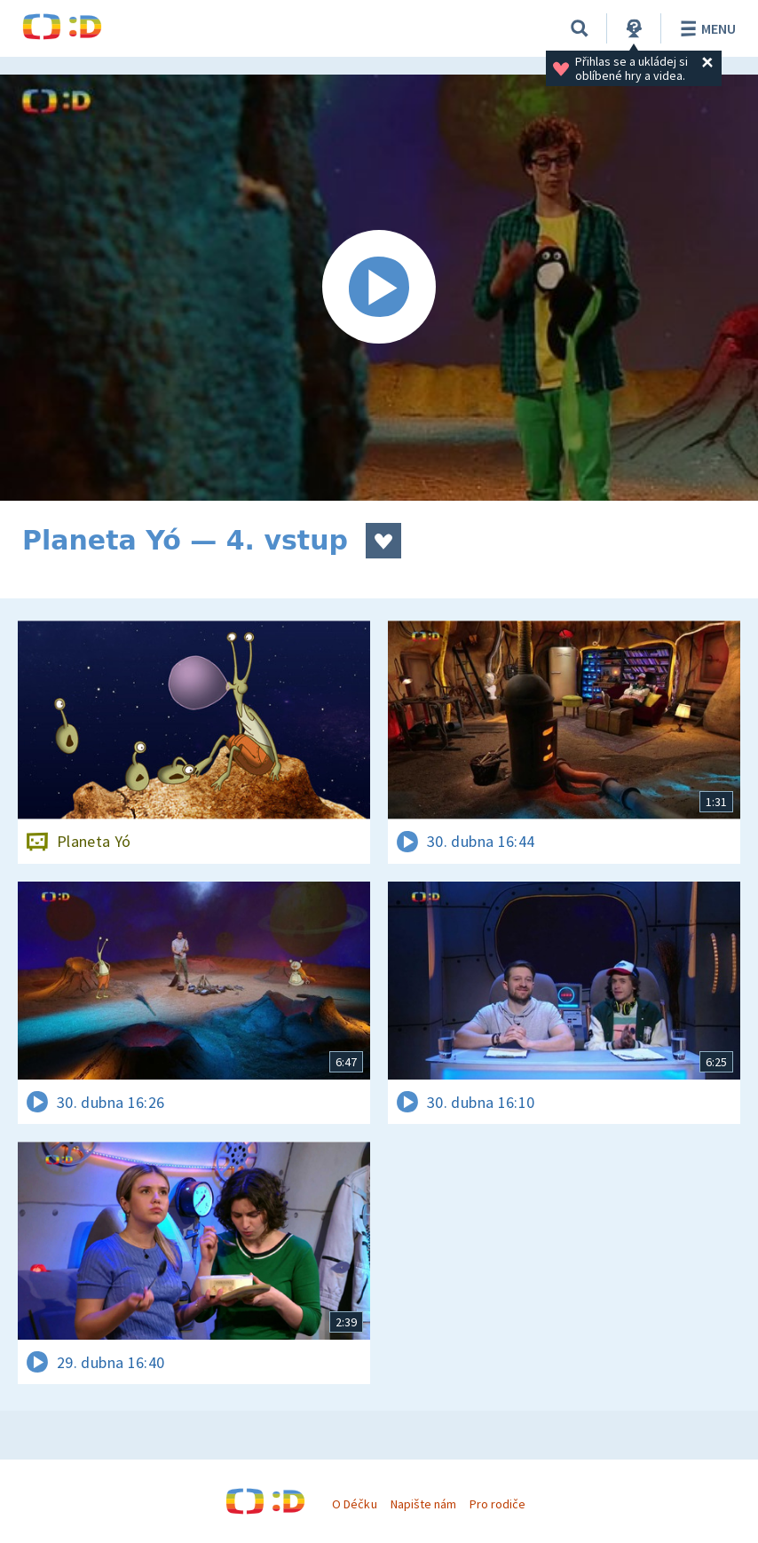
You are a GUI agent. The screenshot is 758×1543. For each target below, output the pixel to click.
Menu (705, 28)
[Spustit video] (379, 288)
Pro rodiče (497, 1504)
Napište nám (423, 1504)
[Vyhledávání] (579, 28)
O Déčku (354, 1504)
